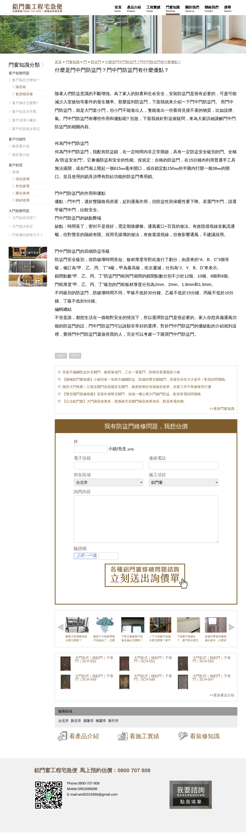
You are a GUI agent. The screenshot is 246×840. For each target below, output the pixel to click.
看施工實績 (144, 744)
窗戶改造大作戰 (24, 111)
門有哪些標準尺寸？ (27, 235)
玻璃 (15, 172)
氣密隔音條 (24, 94)
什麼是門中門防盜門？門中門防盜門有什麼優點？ (143, 62)
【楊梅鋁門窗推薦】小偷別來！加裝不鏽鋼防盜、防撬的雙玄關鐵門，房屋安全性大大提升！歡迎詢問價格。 (145, 379)
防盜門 (96, 62)
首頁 (58, 62)
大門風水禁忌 (22, 226)
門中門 (75, 355)
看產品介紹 (84, 744)
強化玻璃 (22, 179)
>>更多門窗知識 (221, 408)
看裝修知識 (205, 744)
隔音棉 (21, 87)
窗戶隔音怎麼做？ (26, 80)
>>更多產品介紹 (221, 703)
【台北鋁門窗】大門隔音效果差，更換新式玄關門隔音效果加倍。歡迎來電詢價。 (124, 401)
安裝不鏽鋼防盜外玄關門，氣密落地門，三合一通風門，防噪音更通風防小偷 (121, 372)
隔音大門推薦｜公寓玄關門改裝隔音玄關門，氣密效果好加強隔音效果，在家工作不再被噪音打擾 (136, 387)
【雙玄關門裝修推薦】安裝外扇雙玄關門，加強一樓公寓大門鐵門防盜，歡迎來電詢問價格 (131, 394)
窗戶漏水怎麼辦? (25, 103)
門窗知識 (73, 62)
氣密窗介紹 (20, 146)
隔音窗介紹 (20, 155)
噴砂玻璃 (22, 200)
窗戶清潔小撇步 (24, 120)
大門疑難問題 (19, 211)
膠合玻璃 (22, 193)
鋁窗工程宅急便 (37, 8)
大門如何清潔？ (24, 218)
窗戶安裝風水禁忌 (26, 129)
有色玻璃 (22, 186)
